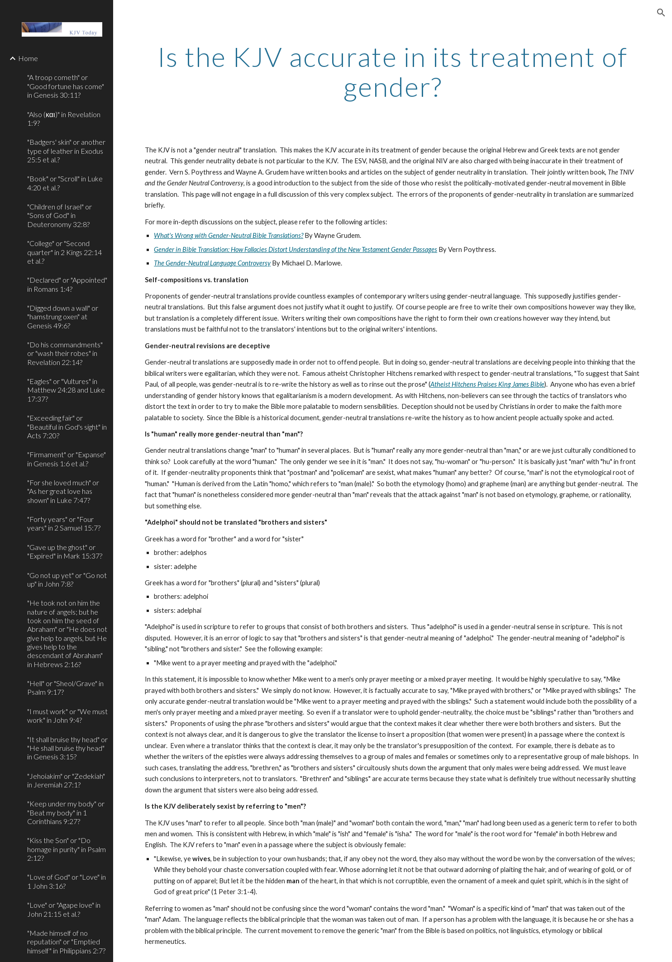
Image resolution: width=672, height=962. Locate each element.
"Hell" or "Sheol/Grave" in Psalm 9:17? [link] (65, 687)
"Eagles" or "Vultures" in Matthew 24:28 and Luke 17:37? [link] (66, 390)
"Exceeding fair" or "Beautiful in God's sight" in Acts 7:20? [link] (67, 426)
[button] (661, 13)
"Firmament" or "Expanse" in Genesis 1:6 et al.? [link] (66, 458)
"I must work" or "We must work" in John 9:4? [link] (67, 715)
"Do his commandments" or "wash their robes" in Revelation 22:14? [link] (65, 353)
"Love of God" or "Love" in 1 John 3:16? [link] (66, 881)
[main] (392, 71)
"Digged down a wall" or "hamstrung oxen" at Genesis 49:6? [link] (62, 316)
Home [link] (28, 58)
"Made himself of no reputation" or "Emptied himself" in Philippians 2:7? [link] (66, 942)
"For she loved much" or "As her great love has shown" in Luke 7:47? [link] (63, 491)
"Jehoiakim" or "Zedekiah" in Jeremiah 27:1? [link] (66, 780)
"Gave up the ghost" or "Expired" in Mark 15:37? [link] (64, 551)
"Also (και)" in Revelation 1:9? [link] (63, 118)
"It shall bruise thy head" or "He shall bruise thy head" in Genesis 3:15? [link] (67, 748)
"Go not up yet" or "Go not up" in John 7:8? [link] (67, 579)
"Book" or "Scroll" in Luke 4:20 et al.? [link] (65, 182)
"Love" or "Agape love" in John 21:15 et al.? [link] (63, 909)
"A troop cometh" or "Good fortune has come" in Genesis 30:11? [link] (65, 86)
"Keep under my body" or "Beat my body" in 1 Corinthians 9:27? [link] (66, 812)
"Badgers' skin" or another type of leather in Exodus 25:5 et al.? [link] (66, 150)
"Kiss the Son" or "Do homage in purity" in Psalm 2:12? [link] (66, 849)
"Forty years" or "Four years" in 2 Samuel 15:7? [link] (63, 523)
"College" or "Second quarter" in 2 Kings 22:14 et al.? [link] (64, 252)
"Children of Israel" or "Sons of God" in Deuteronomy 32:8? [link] (59, 215)
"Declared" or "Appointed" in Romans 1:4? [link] (67, 284)
